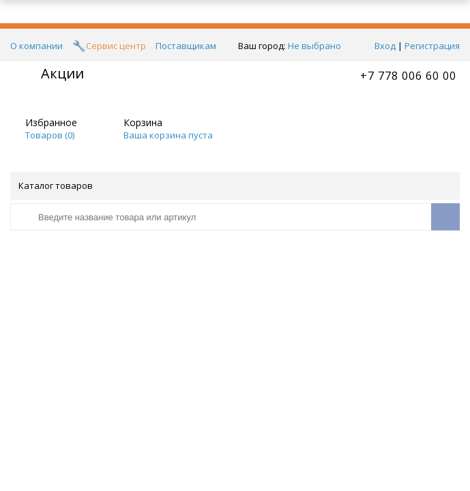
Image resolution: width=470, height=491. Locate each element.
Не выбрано (318, 46)
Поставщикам (186, 46)
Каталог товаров (234, 185)
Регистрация (432, 46)
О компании (36, 46)
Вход (385, 46)
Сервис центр (116, 46)
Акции (62, 73)
